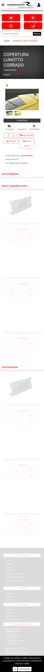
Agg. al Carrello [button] (26, 135)
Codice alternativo (12, 156)
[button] (7, 85)
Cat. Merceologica (12, 163)
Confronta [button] (11, 141)
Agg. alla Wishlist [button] (27, 143)
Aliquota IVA (10, 159)
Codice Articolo (10, 70)
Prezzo (7, 75)
